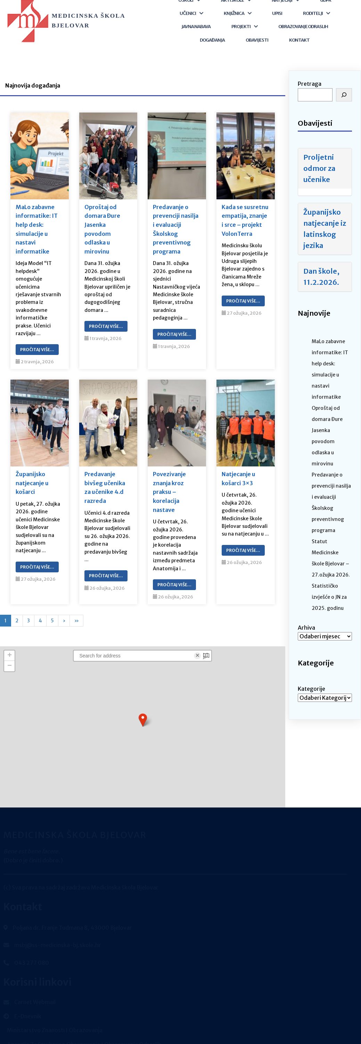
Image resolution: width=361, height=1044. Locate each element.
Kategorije (311, 675)
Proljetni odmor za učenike (319, 154)
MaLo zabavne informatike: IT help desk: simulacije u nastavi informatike (37, 216)
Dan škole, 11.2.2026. (321, 263)
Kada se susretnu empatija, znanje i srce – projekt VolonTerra (245, 207)
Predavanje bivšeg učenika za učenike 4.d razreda (104, 474)
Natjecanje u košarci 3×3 (238, 465)
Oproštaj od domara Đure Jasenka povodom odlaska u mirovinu (102, 216)
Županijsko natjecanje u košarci (32, 469)
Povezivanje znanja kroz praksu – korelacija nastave (169, 478)
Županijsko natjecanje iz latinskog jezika (324, 215)
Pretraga (309, 70)
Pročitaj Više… (37, 336)
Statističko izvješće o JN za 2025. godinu (329, 584)
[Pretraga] (344, 81)
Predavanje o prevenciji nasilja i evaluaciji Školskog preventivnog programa (175, 216)
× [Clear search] (197, 642)
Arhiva (306, 614)
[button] (143, 707)
